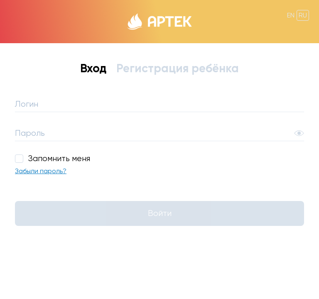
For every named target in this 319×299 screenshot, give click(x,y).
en (290, 15)
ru (303, 15)
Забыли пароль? (40, 171)
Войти (160, 213)
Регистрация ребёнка (177, 68)
